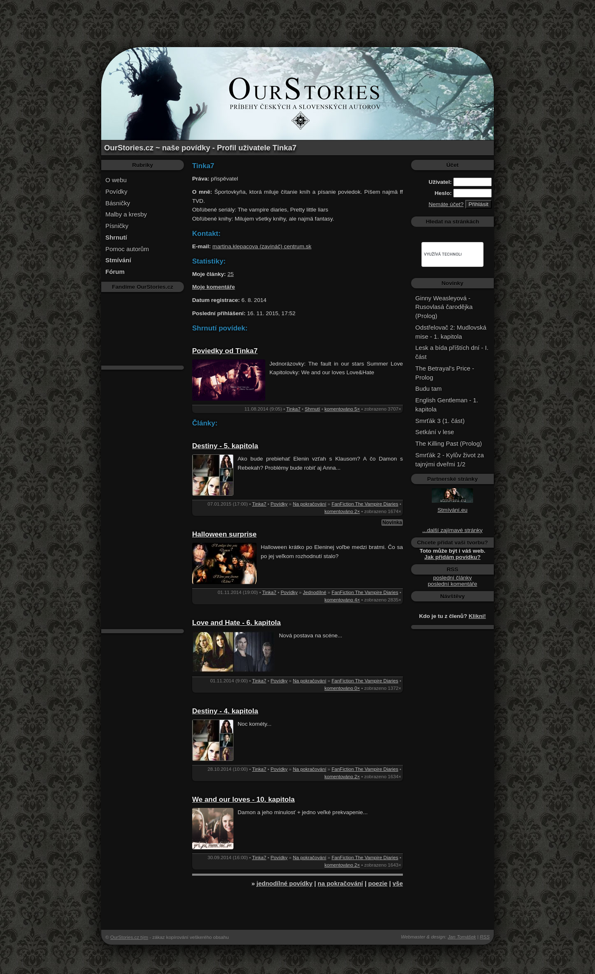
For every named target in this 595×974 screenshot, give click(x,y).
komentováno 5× (342, 408)
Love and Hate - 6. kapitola (236, 623)
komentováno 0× (342, 688)
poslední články (452, 578)
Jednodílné (314, 592)
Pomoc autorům (127, 248)
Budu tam (428, 388)
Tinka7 (293, 408)
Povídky (116, 191)
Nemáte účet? (446, 204)
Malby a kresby (126, 214)
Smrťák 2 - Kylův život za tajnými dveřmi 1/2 (449, 459)
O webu (116, 179)
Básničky (117, 203)
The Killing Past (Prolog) (448, 443)
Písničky (117, 225)
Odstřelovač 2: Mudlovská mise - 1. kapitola (450, 332)
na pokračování (340, 883)
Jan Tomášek (462, 936)
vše (398, 883)
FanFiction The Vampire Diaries (364, 503)
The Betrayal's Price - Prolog (444, 373)
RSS (485, 936)
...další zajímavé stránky (452, 530)
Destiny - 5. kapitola (225, 446)
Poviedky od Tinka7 (224, 351)
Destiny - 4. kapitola (225, 711)
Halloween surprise (224, 534)
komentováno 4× (342, 599)
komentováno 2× (342, 511)
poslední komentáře (452, 584)
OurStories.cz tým (129, 937)
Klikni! (477, 616)
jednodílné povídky (284, 883)
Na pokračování (309, 503)
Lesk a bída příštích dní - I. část (451, 352)
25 (230, 274)
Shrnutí (312, 408)
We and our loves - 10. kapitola (243, 799)
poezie (378, 883)
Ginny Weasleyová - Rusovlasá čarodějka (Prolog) (444, 307)
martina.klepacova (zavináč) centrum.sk (262, 246)
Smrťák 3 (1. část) (439, 420)
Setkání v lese (434, 431)
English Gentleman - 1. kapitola (446, 405)
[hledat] (443, 254)
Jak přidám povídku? (452, 557)
